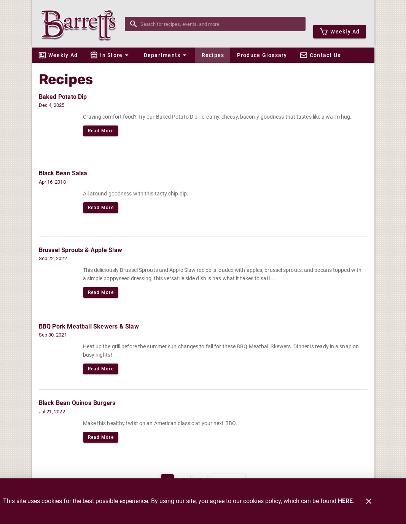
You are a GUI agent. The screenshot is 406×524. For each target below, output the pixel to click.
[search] (220, 24)
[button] (110, 55)
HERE (345, 501)
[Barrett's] (81, 24)
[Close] (369, 501)
